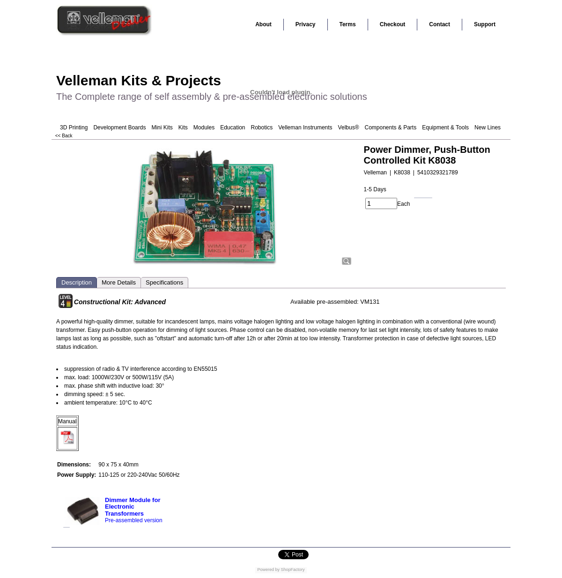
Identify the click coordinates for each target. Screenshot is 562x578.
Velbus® (348, 127)
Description (76, 282)
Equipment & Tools (445, 127)
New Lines (487, 127)
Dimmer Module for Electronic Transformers (132, 506)
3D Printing (74, 127)
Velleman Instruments (305, 127)
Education (232, 127)
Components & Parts (390, 127)
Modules (203, 127)
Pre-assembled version (134, 520)
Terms (348, 24)
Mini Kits (161, 127)
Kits (183, 127)
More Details (119, 282)
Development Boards (119, 127)
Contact (439, 24)
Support (484, 24)
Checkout (393, 24)
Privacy (306, 24)
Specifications (164, 282)
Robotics (262, 127)
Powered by (268, 569)
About (263, 24)
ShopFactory (292, 569)
